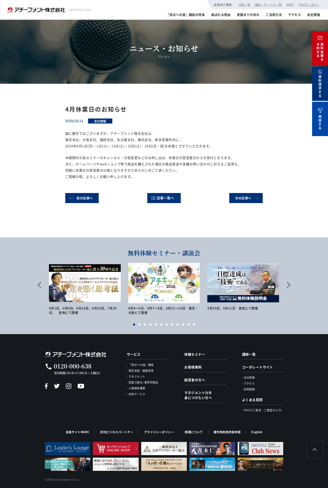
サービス (134, 354)
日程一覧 (244, 5)
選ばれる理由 (221, 14)
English (256, 432)
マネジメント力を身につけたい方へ (198, 395)
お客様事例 (192, 367)
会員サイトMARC (78, 432)
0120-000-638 (72, 366)
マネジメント (136, 376)
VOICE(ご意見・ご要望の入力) (263, 410)
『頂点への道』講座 (141, 365)
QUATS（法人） (309, 5)
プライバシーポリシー (159, 432)
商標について (194, 432)
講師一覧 (249, 354)
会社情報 (313, 14)
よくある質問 (252, 399)
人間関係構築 (136, 388)
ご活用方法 (274, 14)
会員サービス (136, 394)
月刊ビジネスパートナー (116, 432)
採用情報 (249, 389)
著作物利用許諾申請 (227, 432)
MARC (290, 5)
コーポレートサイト (257, 367)
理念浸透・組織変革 (141, 370)
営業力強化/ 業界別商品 (143, 382)
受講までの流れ (248, 14)
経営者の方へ (194, 379)
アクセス (294, 14)
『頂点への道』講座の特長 (185, 14)
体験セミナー (194, 354)
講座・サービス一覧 (268, 5)
